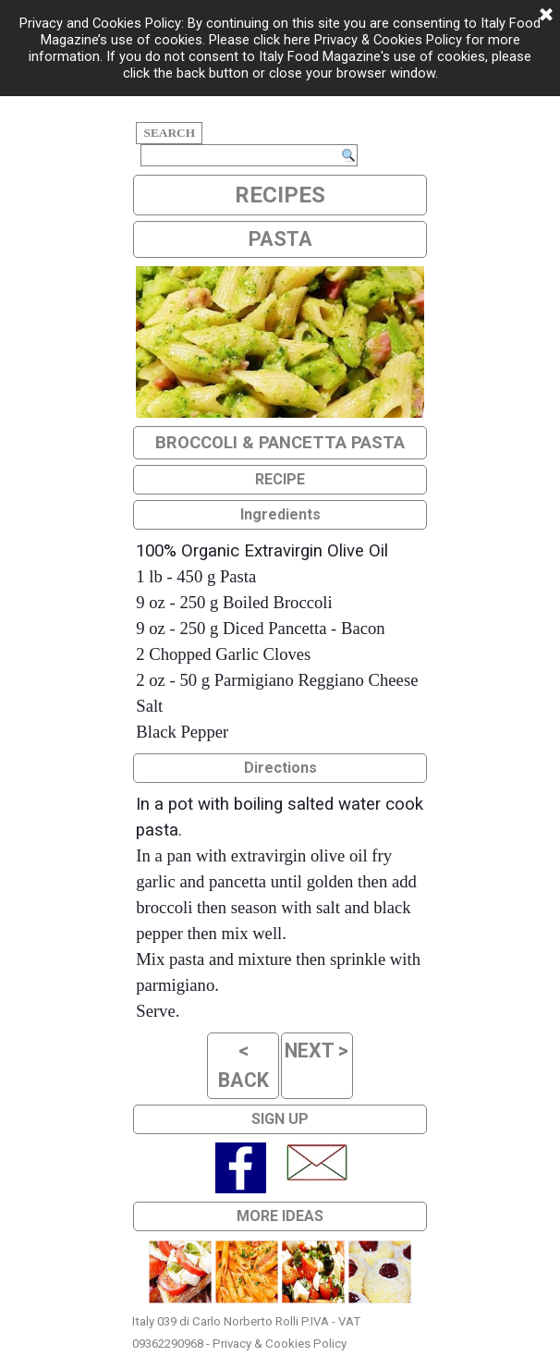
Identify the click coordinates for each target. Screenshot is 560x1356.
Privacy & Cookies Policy (280, 1343)
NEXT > (316, 1050)
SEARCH (169, 133)
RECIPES (280, 195)
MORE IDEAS (280, 1216)
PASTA (280, 238)
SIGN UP (280, 1119)
